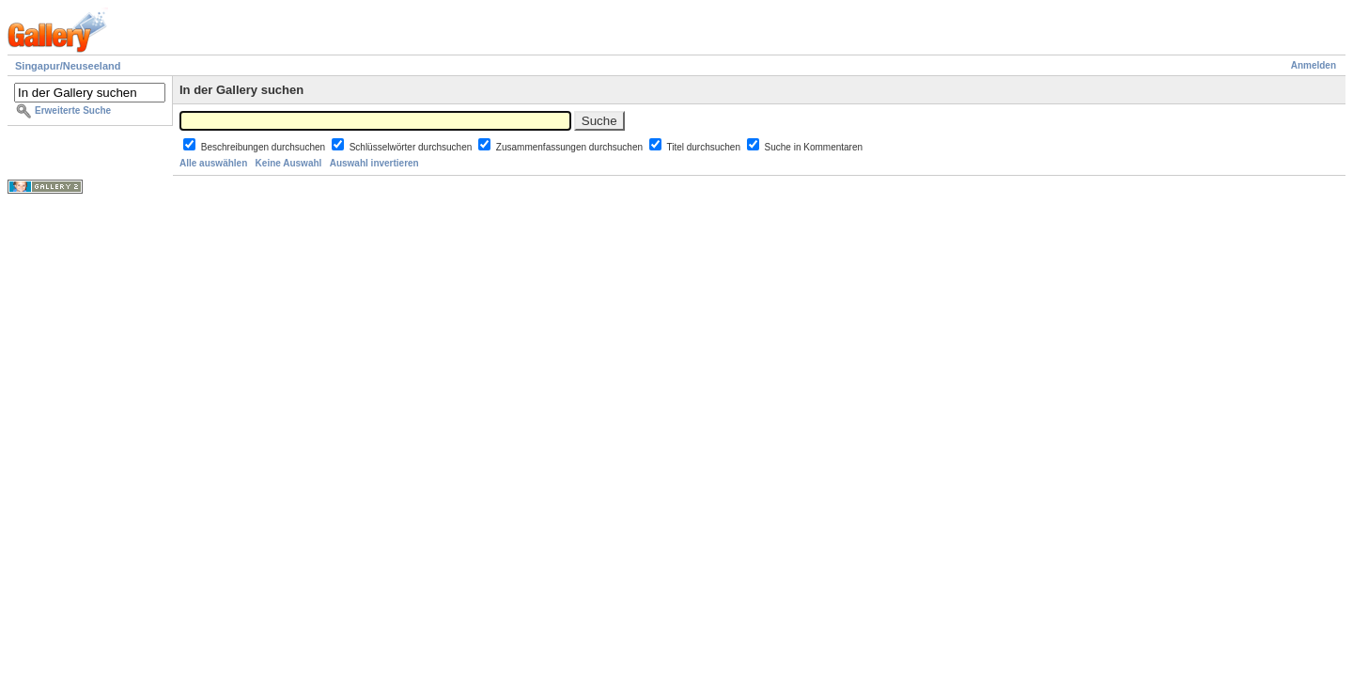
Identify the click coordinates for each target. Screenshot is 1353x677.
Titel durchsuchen (704, 147)
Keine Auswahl (289, 163)
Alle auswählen (213, 163)
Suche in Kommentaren (814, 147)
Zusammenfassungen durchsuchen (570, 147)
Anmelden (1313, 65)
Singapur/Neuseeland (67, 65)
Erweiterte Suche (73, 110)
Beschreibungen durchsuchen (264, 147)
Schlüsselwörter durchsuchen (412, 147)
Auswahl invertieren (374, 163)
